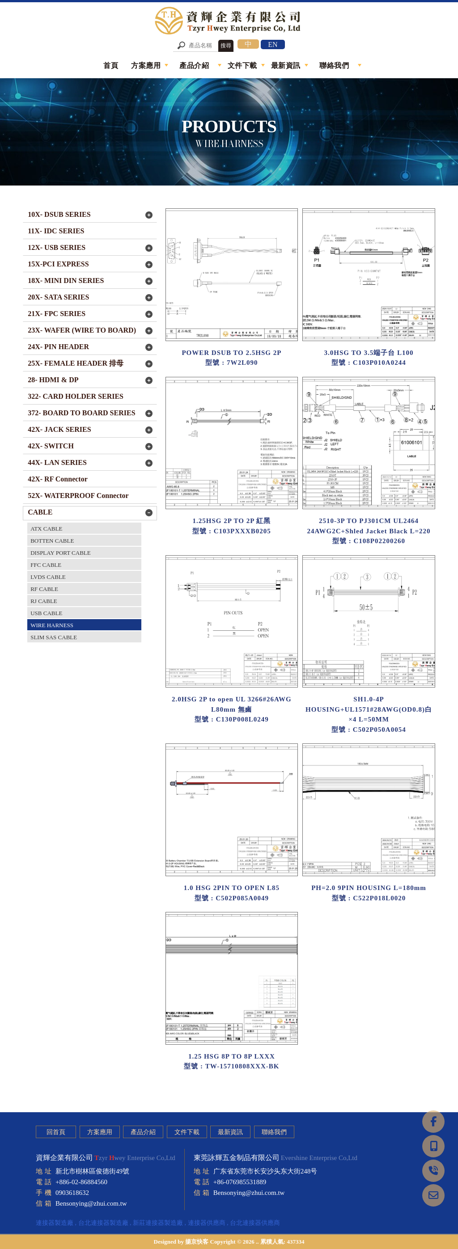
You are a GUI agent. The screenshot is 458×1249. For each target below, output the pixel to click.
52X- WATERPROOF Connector (78, 495)
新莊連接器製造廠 (158, 1222)
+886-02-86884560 (81, 1182)
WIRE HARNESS (51, 625)
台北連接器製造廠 (103, 1222)
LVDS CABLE (48, 577)
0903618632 (72, 1192)
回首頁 (56, 1132)
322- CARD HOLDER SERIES (75, 396)
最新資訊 (230, 1132)
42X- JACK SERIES (59, 429)
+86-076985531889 (239, 1182)
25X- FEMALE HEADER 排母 (75, 363)
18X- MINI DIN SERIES (66, 280)
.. (257, 1241)
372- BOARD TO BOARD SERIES (81, 413)
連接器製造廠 (54, 1222)
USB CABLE (46, 613)
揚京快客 (196, 1241)
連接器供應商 (206, 1222)
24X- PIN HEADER (58, 346)
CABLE (40, 512)
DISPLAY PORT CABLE (60, 552)
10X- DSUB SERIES (59, 214)
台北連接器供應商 (255, 1222)
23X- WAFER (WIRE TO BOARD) (82, 330)
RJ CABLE (43, 601)
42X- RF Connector (58, 479)
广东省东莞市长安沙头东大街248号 (265, 1171)
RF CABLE (44, 589)
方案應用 (99, 1132)
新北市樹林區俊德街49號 (92, 1171)
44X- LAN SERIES (57, 462)
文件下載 (186, 1132)
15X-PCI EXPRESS (58, 264)
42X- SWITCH (51, 446)
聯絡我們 (274, 1132)
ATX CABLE (46, 528)
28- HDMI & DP (53, 380)
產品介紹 (143, 1132)
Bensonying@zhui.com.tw (91, 1203)
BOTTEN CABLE (52, 540)
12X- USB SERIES (56, 247)
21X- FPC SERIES (56, 313)
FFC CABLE (45, 564)
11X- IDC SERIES (56, 231)
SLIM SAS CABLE (53, 637)
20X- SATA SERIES (58, 297)
